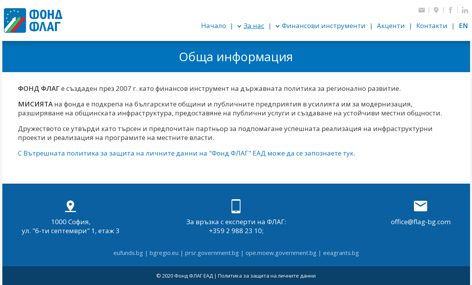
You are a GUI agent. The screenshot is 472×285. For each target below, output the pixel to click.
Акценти (391, 25)
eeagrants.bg (341, 253)
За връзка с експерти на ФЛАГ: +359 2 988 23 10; (236, 217)
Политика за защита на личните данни (267, 275)
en (463, 25)
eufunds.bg (128, 253)
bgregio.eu (164, 253)
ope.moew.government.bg (281, 253)
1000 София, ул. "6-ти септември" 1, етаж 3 (71, 217)
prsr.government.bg (212, 253)
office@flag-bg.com (421, 212)
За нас (254, 25)
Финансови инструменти (324, 25)
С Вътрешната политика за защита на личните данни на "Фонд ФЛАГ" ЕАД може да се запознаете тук (186, 153)
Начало (213, 25)
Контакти (431, 25)
